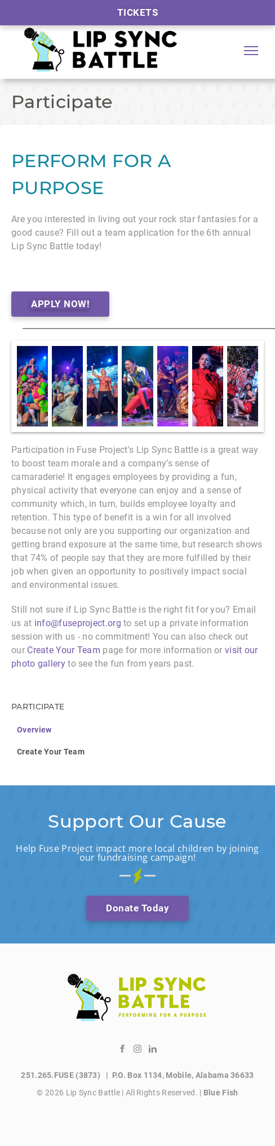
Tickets (137, 12)
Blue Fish (220, 1092)
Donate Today (137, 908)
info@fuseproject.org (77, 623)
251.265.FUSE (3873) (61, 1075)
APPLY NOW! (60, 304)
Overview (34, 729)
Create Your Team (51, 751)
